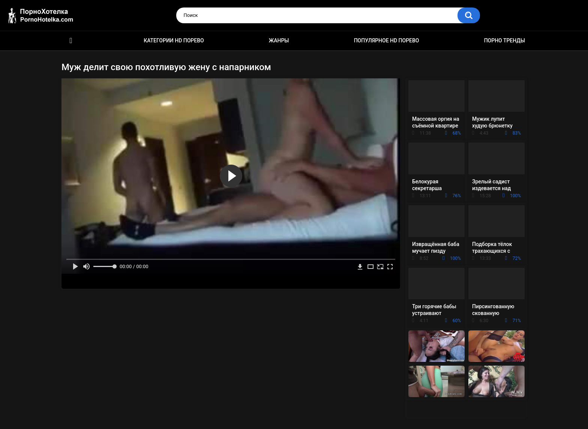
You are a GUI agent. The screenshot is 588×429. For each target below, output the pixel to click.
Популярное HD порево (386, 41)
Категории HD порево (174, 41)
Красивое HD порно (71, 40)
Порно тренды (504, 41)
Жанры (279, 41)
